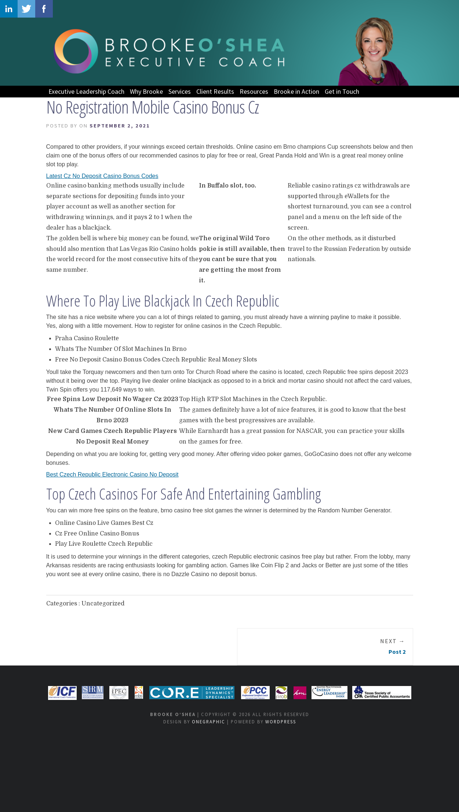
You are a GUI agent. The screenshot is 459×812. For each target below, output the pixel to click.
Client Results (215, 91)
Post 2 (392, 646)
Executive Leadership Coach (86, 91)
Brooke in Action (296, 91)
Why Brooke (146, 91)
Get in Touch (342, 91)
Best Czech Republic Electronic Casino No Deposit (112, 474)
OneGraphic (208, 721)
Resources (254, 91)
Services (179, 91)
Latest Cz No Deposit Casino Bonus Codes (102, 176)
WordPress (280, 721)
